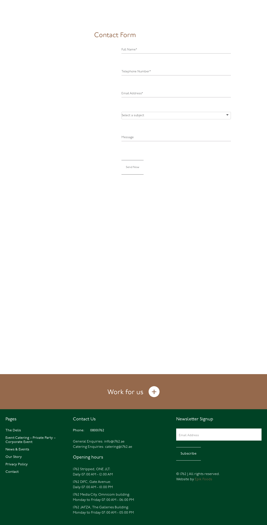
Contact (12, 472)
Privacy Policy (16, 464)
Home (173, 18)
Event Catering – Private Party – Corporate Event (30, 440)
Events (221, 18)
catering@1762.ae (118, 447)
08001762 (21, 18)
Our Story (13, 457)
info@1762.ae (114, 441)
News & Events (17, 449)
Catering (246, 18)
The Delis (195, 18)
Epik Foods (203, 479)
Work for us (125, 392)
